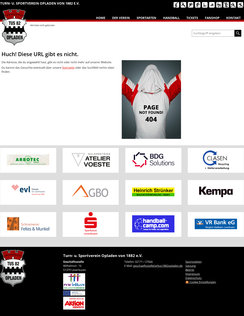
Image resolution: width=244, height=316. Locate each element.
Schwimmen (212, 5)
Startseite (68, 68)
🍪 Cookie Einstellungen (200, 282)
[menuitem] (176, 5)
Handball (183, 5)
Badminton (240, 5)
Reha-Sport (205, 5)
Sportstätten (193, 262)
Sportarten (146, 18)
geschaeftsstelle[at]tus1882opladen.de (158, 266)
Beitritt (189, 270)
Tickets (192, 18)
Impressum (192, 274)
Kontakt (233, 18)
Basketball (176, 5)
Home (100, 18)
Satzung (190, 266)
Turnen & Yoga (219, 5)
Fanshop (212, 18)
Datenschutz (193, 278)
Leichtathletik (190, 5)
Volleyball (233, 5)
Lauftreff (198, 5)
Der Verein (121, 18)
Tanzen (226, 5)
